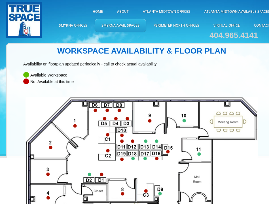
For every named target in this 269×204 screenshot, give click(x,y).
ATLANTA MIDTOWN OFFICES (166, 11)
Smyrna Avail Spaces (120, 25)
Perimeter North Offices (176, 25)
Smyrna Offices (73, 25)
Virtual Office (226, 25)
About (123, 11)
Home (98, 11)
